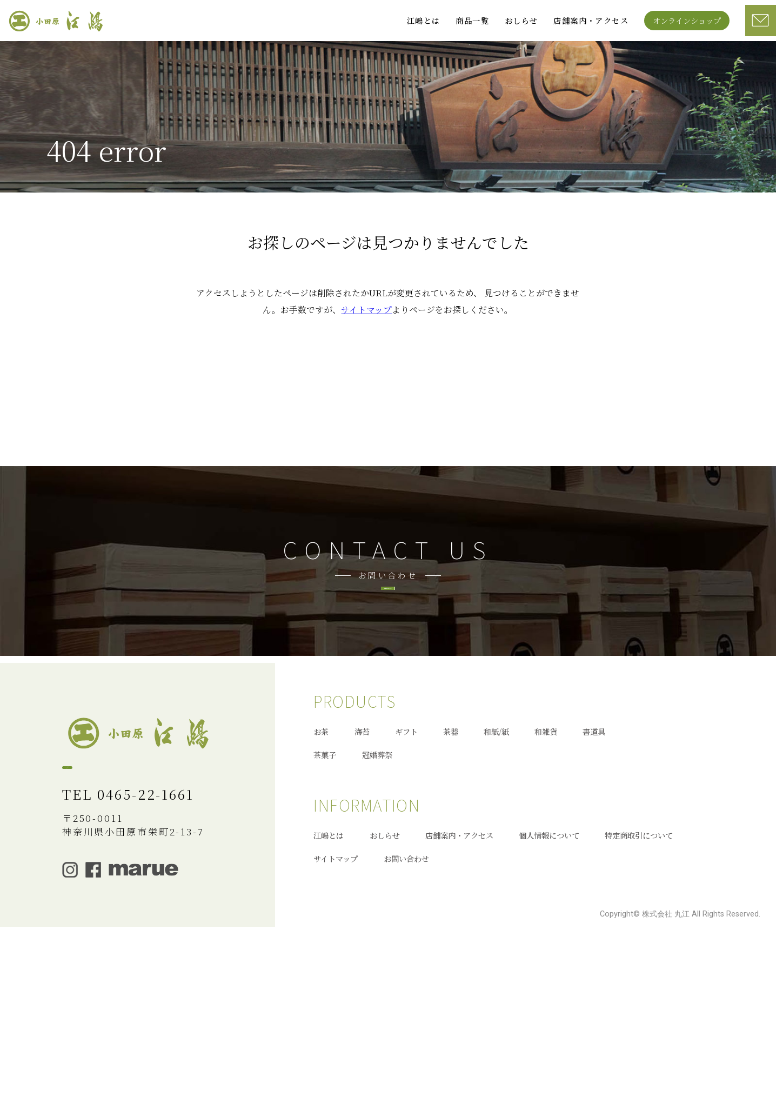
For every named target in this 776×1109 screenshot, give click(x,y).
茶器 (450, 898)
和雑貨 (545, 898)
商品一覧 (472, 20)
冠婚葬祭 (377, 921)
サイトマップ (366, 346)
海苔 (362, 898)
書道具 (594, 898)
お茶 (321, 898)
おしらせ (521, 20)
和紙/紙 (496, 898)
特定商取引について (639, 1001)
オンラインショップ (687, 20)
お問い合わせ (406, 1025)
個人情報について (549, 1001)
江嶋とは (423, 20)
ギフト (406, 898)
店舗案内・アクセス (590, 20)
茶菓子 (324, 921)
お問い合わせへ (388, 686)
